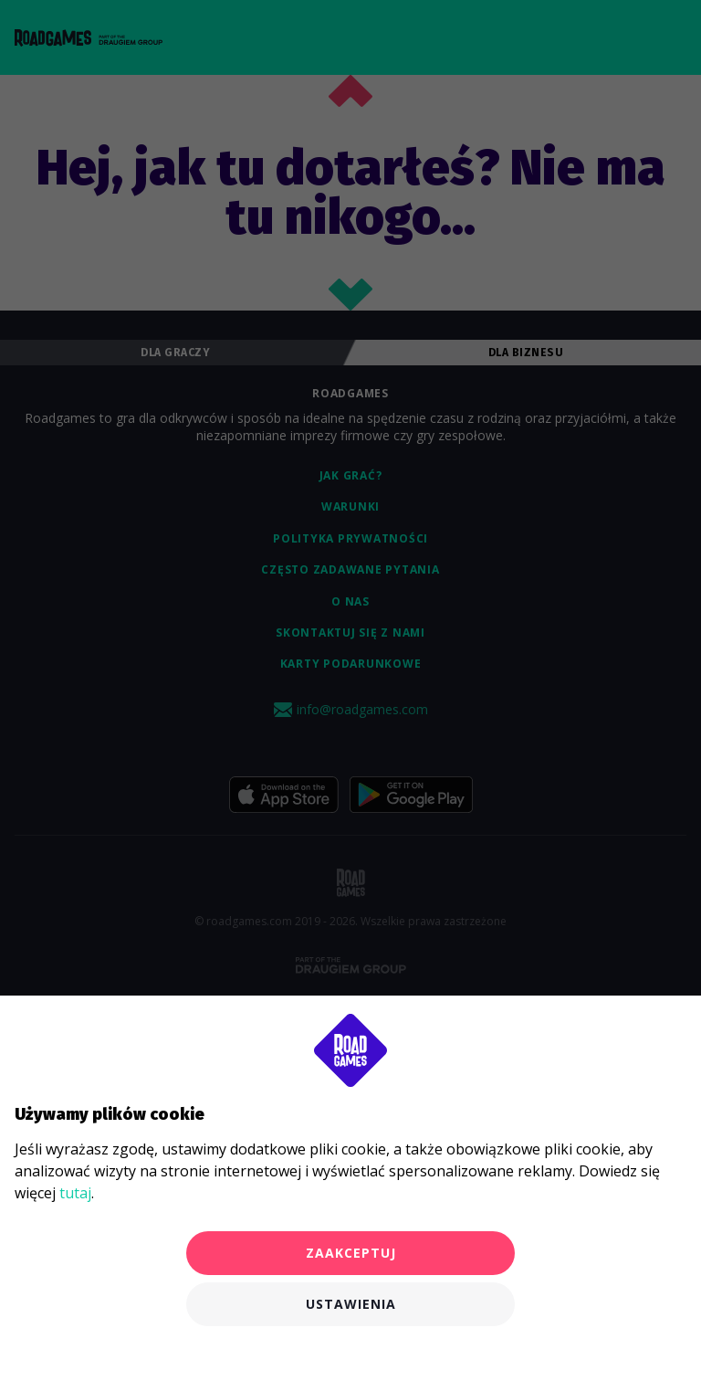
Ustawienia (351, 1303)
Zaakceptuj (351, 1252)
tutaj (75, 1193)
